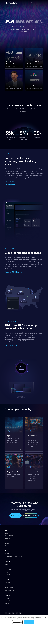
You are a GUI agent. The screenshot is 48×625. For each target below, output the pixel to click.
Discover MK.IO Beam (13, 272)
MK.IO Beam (8, 553)
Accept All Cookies (29, 622)
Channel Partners (9, 600)
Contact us (34, 3)
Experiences (8, 540)
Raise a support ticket (10, 590)
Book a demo (31, 515)
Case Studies (8, 574)
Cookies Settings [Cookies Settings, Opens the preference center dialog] (17, 622)
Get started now (11, 185)
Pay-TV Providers (9, 569)
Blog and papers (9, 587)
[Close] (45, 617)
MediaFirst (7, 538)
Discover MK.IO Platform (14, 345)
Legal (6, 605)
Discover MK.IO (11, 181)
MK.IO (6, 533)
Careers (7, 603)
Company (7, 598)
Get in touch (15, 515)
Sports (6, 564)
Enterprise (7, 572)
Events (6, 585)
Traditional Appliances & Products (13, 556)
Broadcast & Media (9, 567)
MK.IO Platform (9, 535)
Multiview (7, 543)
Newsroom (7, 582)
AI (5, 545)
